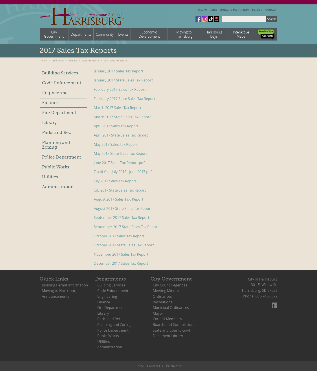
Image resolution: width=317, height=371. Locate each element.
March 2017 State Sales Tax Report (122, 116)
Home (202, 9)
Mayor (158, 313)
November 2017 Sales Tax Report (121, 254)
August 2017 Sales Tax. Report (118, 199)
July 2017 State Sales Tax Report (120, 190)
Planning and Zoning (56, 145)
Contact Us (155, 366)
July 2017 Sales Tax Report (115, 181)
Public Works (55, 167)
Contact (270, 9)
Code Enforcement (61, 83)
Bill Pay (257, 9)
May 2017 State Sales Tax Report (120, 153)
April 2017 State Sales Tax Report (121, 135)
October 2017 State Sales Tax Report (124, 245)
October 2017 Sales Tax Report (119, 236)
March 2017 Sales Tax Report (117, 107)
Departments (58, 60)
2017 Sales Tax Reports (115, 60)
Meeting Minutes (167, 290)
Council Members (167, 318)
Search (271, 19)
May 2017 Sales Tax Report (116, 144)
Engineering (55, 92)
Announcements (55, 296)
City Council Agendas (170, 285)
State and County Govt (171, 330)
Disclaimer (174, 366)
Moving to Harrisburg (59, 290)
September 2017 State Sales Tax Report (126, 226)
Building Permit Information (65, 285)
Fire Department (59, 112)
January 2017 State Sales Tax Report (123, 80)
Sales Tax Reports (90, 60)
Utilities (50, 177)
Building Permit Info (234, 9)
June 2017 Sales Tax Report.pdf (119, 162)
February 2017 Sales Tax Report (120, 89)
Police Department (61, 157)
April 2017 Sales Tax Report (116, 126)
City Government (171, 279)
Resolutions (162, 302)
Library (49, 122)
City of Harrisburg (80, 16)
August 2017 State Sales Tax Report (123, 208)
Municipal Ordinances (171, 307)
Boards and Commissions (174, 324)
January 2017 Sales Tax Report (118, 71)
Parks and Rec (56, 132)
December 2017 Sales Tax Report (121, 263)
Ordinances (162, 296)
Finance (73, 60)
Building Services (60, 73)
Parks (213, 9)
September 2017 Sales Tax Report (121, 217)
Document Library (168, 335)
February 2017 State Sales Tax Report (124, 98)
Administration (58, 187)
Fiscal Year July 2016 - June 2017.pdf (123, 171)
